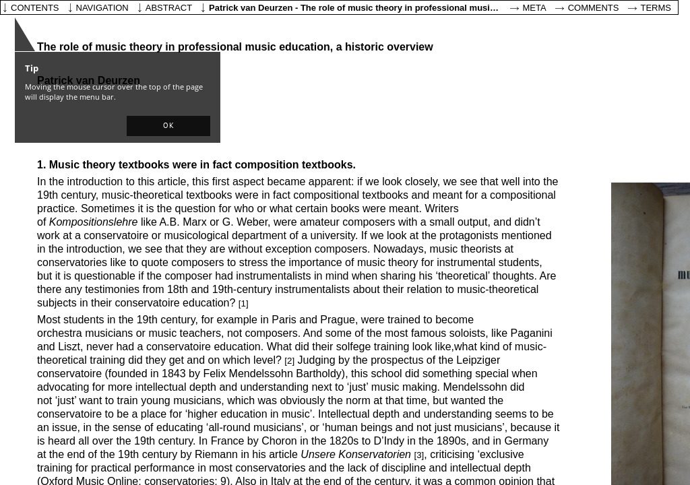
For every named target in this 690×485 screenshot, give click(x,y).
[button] (168, 126)
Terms (656, 8)
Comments (593, 8)
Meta (534, 8)
